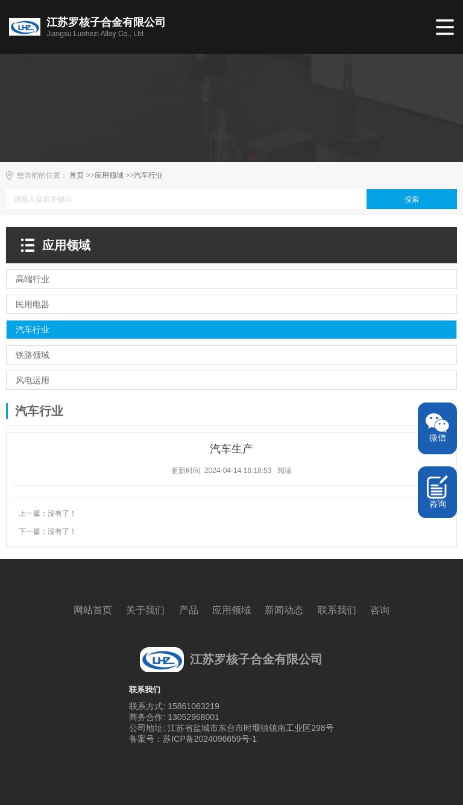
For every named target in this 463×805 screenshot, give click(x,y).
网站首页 (93, 610)
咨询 (379, 610)
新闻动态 (284, 610)
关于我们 (145, 610)
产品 (188, 610)
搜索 (412, 199)
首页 (76, 175)
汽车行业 (148, 175)
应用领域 (109, 175)
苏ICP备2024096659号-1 (210, 739)
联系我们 (337, 610)
